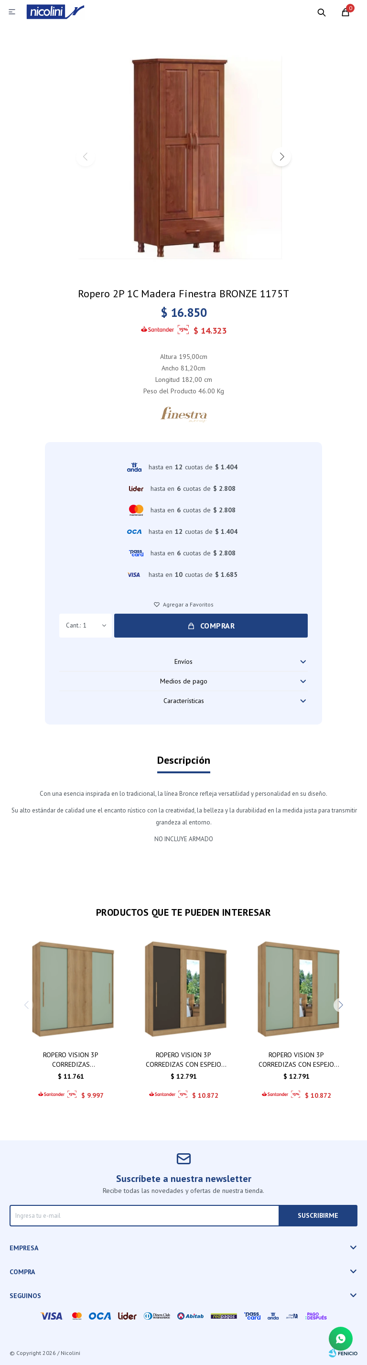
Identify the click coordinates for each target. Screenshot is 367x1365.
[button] (281, 156)
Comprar (217, 625)
